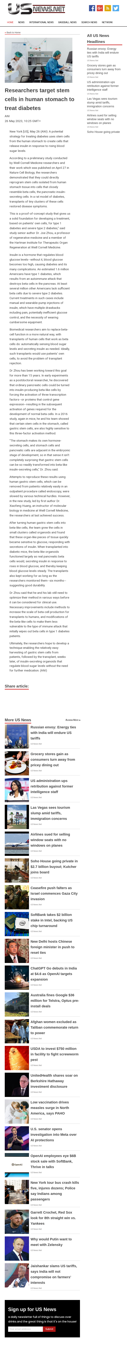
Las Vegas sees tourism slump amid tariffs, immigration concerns (50, 813)
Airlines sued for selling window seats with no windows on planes (50, 839)
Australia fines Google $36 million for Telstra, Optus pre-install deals (55, 1000)
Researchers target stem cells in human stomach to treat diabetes (39, 99)
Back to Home (13, 32)
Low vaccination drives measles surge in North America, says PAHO (50, 1107)
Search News (89, 22)
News (21, 22)
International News (41, 22)
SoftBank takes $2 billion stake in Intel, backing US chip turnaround (52, 920)
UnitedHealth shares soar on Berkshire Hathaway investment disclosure (54, 1081)
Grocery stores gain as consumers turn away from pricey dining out (53, 759)
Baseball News (67, 22)
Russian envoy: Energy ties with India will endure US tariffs (53, 732)
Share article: (17, 686)
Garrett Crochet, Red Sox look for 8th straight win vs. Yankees (53, 1217)
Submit (49, 1329)
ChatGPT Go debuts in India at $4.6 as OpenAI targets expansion (54, 973)
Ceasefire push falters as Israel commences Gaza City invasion (54, 893)
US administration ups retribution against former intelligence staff (52, 786)
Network (107, 22)
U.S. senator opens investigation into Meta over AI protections (54, 1134)
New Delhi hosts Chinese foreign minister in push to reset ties (52, 947)
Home (10, 22)
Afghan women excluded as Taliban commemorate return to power (54, 1027)
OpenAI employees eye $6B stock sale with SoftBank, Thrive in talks (53, 1161)
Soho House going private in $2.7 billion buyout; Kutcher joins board (54, 866)
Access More (72, 720)
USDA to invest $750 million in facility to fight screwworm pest (55, 1054)
